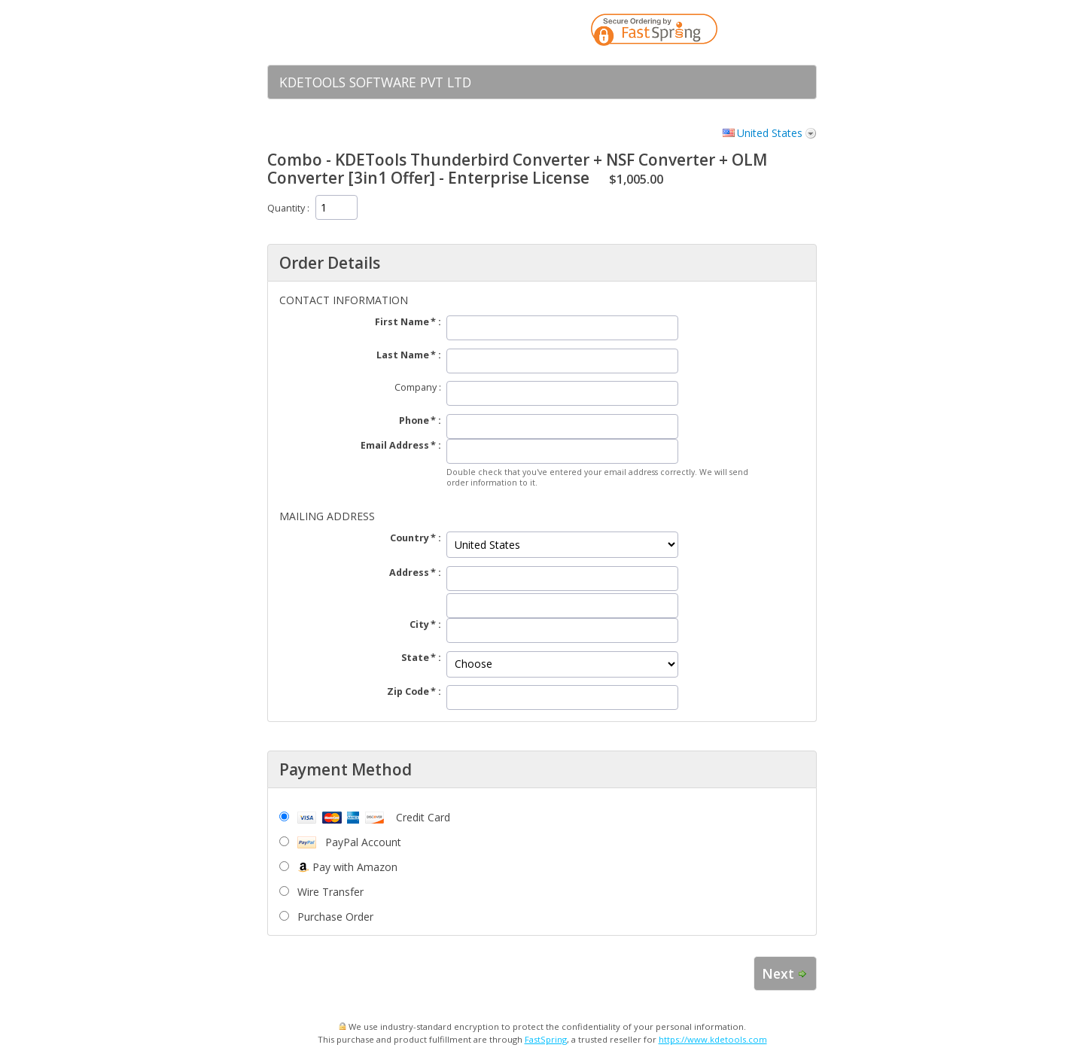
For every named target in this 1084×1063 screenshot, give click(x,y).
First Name (402, 321)
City (419, 624)
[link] (775, 32)
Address (409, 572)
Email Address (395, 445)
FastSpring (546, 1039)
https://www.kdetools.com (713, 1039)
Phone (414, 420)
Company (415, 387)
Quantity (286, 208)
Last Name (402, 355)
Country (409, 538)
